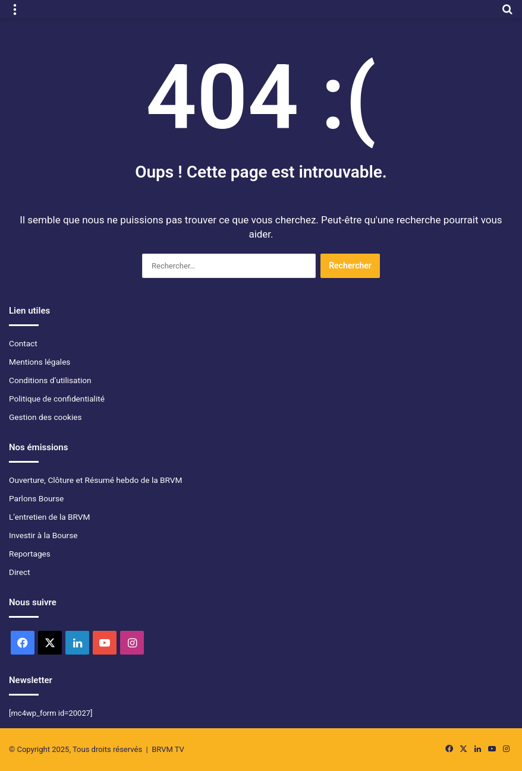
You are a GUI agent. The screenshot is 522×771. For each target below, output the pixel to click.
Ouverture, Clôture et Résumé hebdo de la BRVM (95, 480)
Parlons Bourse (36, 498)
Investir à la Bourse (43, 535)
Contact (23, 343)
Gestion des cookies (45, 417)
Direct (19, 572)
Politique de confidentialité (57, 398)
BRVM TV (168, 749)
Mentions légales (39, 361)
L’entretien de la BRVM (49, 517)
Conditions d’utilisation (50, 380)
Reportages (30, 553)
